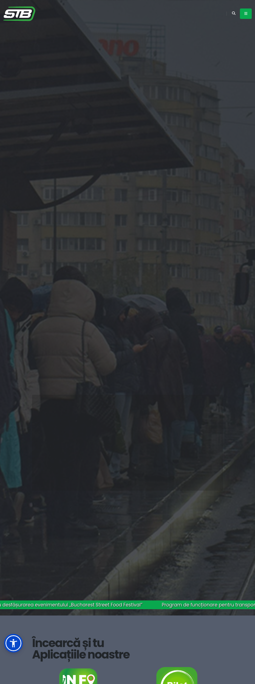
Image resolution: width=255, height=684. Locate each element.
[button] (13, 643)
